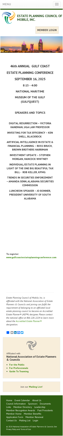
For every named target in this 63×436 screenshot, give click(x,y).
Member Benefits (32, 413)
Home (9, 400)
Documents (45, 403)
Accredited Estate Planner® (29, 321)
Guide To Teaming (19, 371)
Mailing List (35, 386)
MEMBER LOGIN (47, 30)
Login (35, 420)
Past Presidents (45, 410)
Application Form (14, 417)
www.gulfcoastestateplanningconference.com (31, 257)
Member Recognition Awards (20, 410)
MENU (7, 4)
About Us (36, 400)
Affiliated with (31, 356)
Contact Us (11, 420)
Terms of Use (25, 429)
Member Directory (22, 407)
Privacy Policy (11, 429)
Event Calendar (22, 400)
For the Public (17, 364)
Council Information (16, 403)
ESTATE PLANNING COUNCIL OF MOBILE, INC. (39, 18)
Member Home (14, 413)
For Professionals (18, 368)
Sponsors (32, 403)
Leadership (39, 407)
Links (8, 407)
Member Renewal (34, 417)
